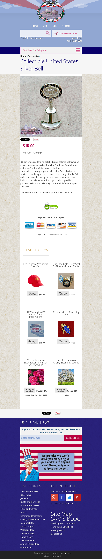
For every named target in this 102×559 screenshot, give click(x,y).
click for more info (32, 294)
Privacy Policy (58, 530)
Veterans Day (27, 529)
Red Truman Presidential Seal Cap (35, 265)
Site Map (61, 513)
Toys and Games (28, 508)
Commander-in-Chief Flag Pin (66, 313)
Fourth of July (27, 526)
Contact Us (56, 533)
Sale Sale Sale (27, 540)
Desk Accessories (29, 491)
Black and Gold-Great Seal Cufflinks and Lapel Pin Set (66, 265)
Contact (66, 25)
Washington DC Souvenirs (64, 523)
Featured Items (36, 250)
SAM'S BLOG (66, 518)
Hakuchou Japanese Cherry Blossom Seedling (66, 361)
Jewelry (24, 498)
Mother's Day (27, 533)
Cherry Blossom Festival (32, 519)
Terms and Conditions (62, 526)
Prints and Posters (29, 505)
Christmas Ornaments (31, 515)
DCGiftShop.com (63, 553)
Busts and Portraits (30, 501)
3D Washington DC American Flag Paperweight (35, 314)
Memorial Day (27, 522)
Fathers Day (26, 536)
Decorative (33, 56)
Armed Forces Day (29, 543)
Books (23, 512)
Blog (45, 25)
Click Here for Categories (35, 50)
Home (35, 25)
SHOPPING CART (68, 33)
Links (55, 25)
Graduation (25, 547)
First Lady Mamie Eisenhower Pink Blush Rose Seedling (35, 363)
